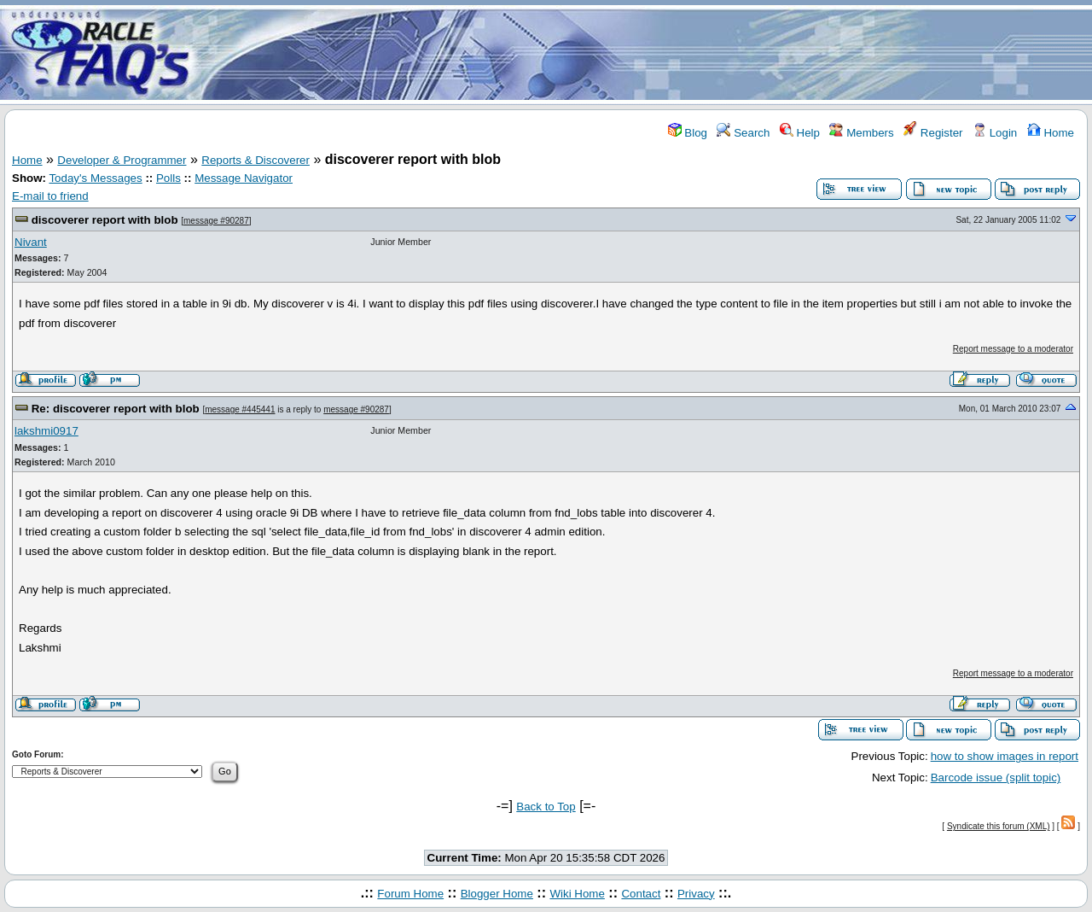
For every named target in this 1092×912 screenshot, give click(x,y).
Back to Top (545, 806)
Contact (640, 893)
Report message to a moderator (1013, 349)
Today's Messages (95, 178)
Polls (168, 178)
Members (861, 132)
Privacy (696, 893)
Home (1050, 132)
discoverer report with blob (105, 219)
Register (932, 132)
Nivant (31, 242)
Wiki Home (576, 893)
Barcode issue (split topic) (996, 777)
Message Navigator (244, 178)
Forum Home (410, 893)
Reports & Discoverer (255, 160)
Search (743, 132)
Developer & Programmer (121, 160)
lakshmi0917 (46, 430)
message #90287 (216, 220)
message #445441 (240, 409)
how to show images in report (1004, 756)
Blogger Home (497, 893)
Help (800, 132)
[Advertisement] (646, 53)
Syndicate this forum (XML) (998, 826)
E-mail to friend (50, 196)
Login (995, 132)
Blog (687, 132)
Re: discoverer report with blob (116, 408)
